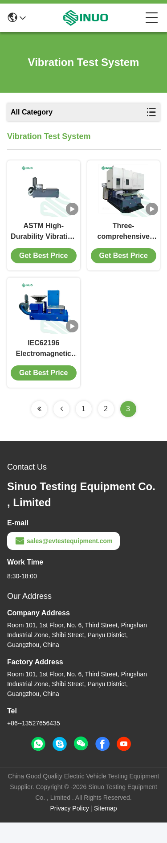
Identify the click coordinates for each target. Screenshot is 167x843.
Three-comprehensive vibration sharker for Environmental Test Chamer (123, 242)
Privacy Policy (69, 828)
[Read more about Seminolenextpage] (39, 430)
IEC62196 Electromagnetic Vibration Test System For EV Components (43, 370)
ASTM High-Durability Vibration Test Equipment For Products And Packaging (43, 242)
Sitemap (105, 828)
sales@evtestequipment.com (63, 561)
